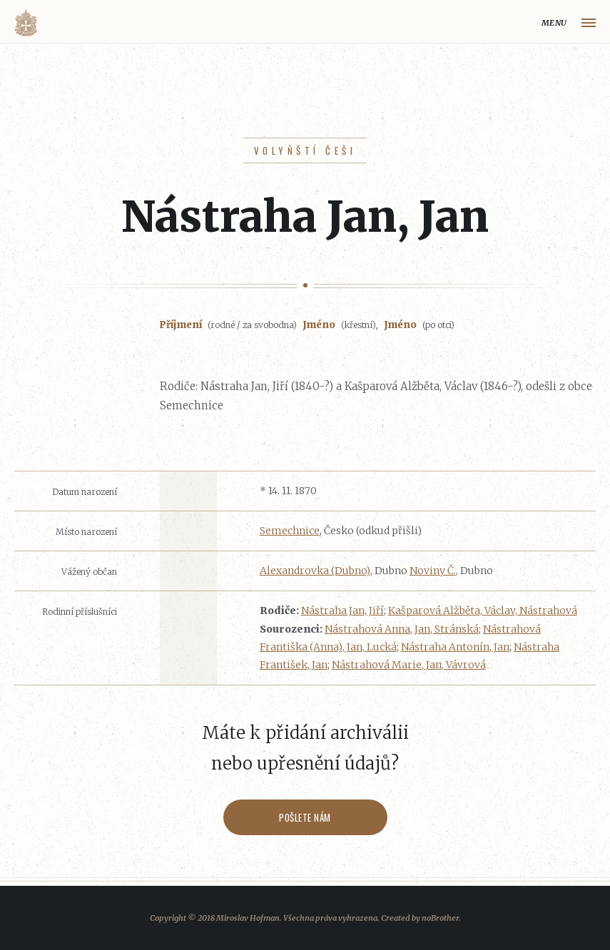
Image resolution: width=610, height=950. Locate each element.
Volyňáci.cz (25, 23)
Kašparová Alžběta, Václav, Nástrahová (482, 610)
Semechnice (290, 530)
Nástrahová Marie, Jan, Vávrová (409, 664)
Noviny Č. (433, 570)
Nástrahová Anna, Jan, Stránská (402, 629)
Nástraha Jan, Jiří (342, 610)
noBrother (440, 918)
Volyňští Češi (305, 150)
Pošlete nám (305, 817)
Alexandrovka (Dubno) (315, 570)
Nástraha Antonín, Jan (455, 646)
